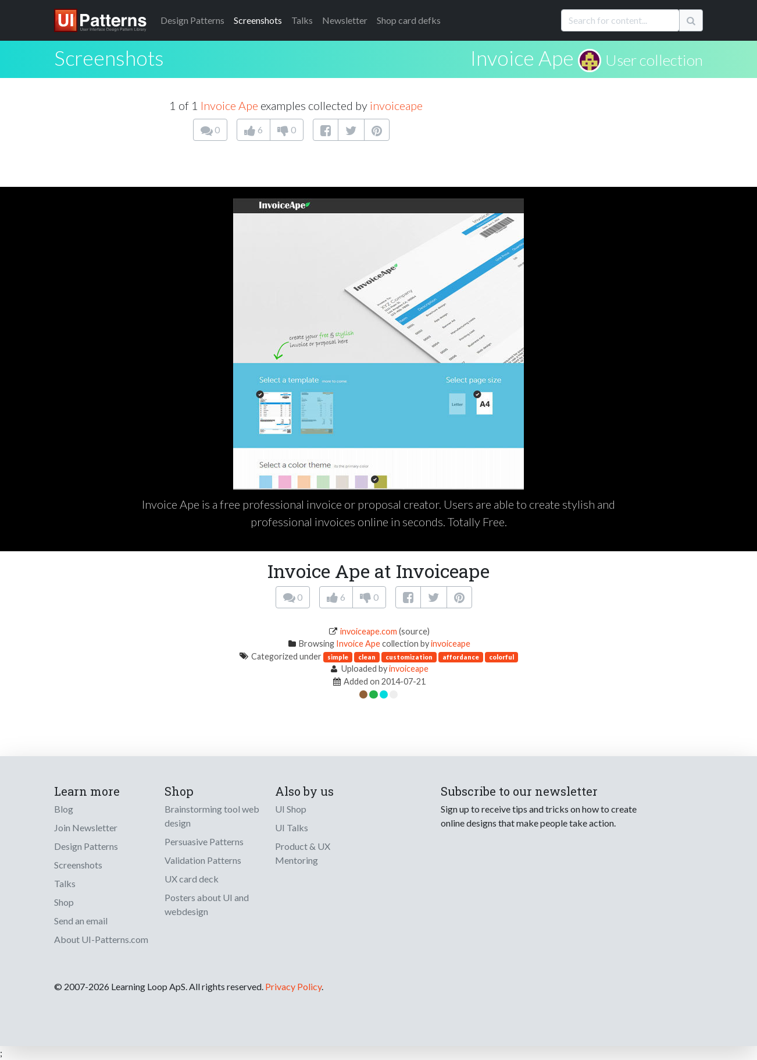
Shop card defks (409, 20)
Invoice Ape (522, 57)
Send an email (81, 920)
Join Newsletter (85, 827)
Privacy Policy (293, 986)
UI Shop (290, 808)
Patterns (192, 20)
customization (409, 657)
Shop (64, 901)
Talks (302, 20)
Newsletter (344, 20)
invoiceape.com (368, 631)
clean (367, 657)
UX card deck (192, 878)
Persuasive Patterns (204, 841)
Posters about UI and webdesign (207, 904)
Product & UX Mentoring (302, 853)
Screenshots (258, 20)
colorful (501, 657)
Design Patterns (86, 846)
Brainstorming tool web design (212, 815)
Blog (63, 808)
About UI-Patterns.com (101, 939)
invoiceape (396, 105)
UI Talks (291, 827)
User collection (654, 60)
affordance (460, 657)
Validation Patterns (203, 860)
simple (337, 657)
